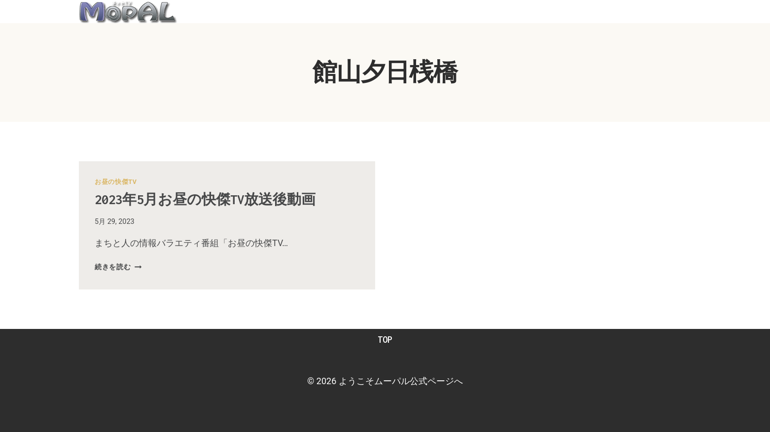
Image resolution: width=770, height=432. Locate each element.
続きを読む (118, 267)
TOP (385, 339)
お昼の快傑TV (116, 181)
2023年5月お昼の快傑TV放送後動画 (210, 199)
